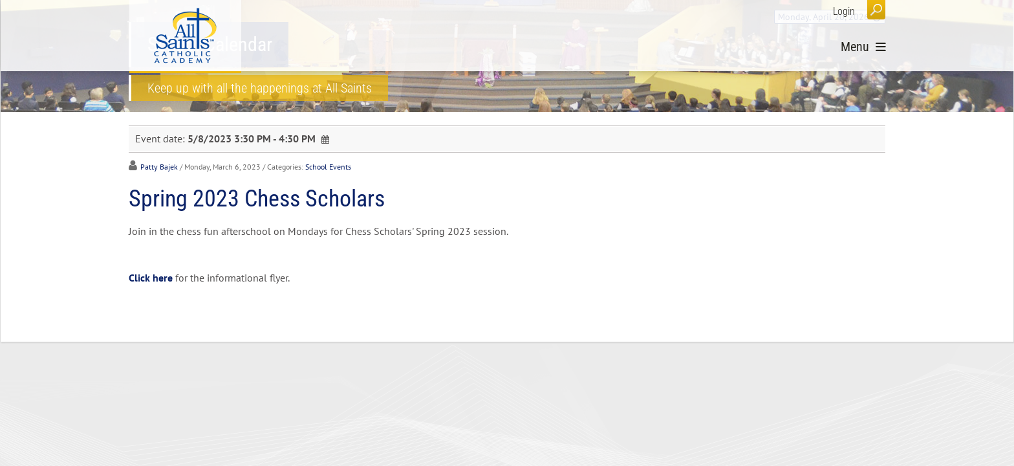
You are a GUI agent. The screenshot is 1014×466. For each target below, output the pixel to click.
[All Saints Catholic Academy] (185, 35)
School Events (328, 167)
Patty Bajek (159, 167)
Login (844, 11)
